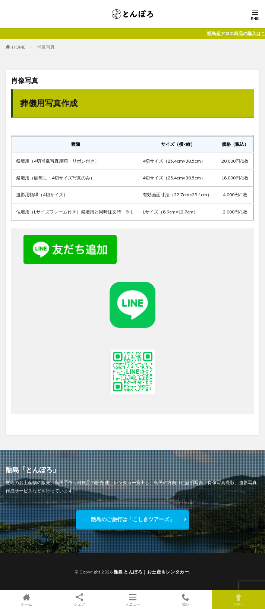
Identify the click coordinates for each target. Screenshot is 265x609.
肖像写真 (46, 47)
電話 (185, 599)
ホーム (26, 599)
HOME (19, 47)
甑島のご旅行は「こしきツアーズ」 (132, 519)
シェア (79, 599)
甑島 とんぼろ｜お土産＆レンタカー (151, 572)
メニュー (132, 599)
